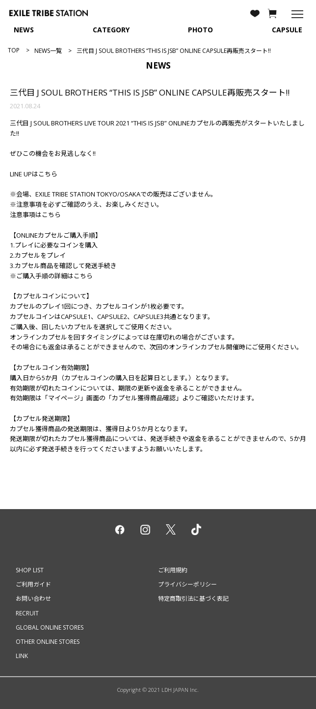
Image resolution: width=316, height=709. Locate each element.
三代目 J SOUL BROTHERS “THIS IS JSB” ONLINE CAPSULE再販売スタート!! (150, 92)
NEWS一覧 (48, 51)
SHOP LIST (30, 570)
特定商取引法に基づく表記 (193, 598)
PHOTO (200, 29)
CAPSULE (287, 29)
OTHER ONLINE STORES (47, 641)
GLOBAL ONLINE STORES (49, 627)
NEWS (24, 29)
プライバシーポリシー (187, 584)
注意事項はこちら (35, 214)
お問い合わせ (33, 598)
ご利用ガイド (33, 584)
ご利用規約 (172, 570)
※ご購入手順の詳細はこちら (51, 275)
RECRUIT (27, 613)
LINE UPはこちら (33, 174)
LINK (22, 656)
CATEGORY (111, 29)
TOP (14, 50)
